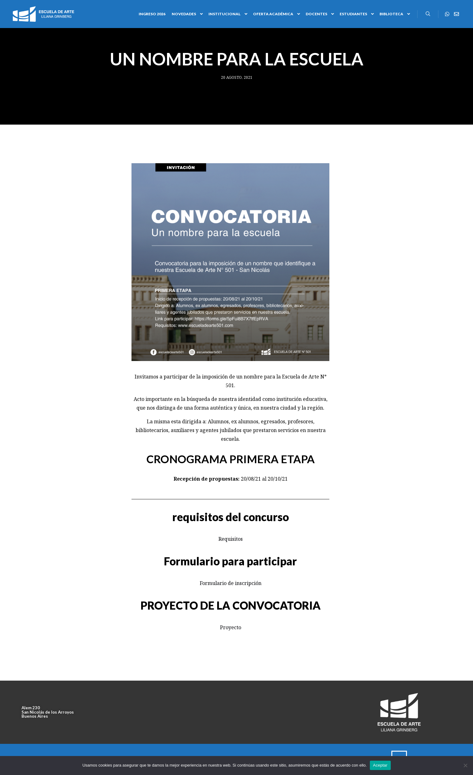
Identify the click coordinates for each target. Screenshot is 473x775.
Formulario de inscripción (230, 583)
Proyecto (230, 627)
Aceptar (380, 765)
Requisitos (230, 538)
